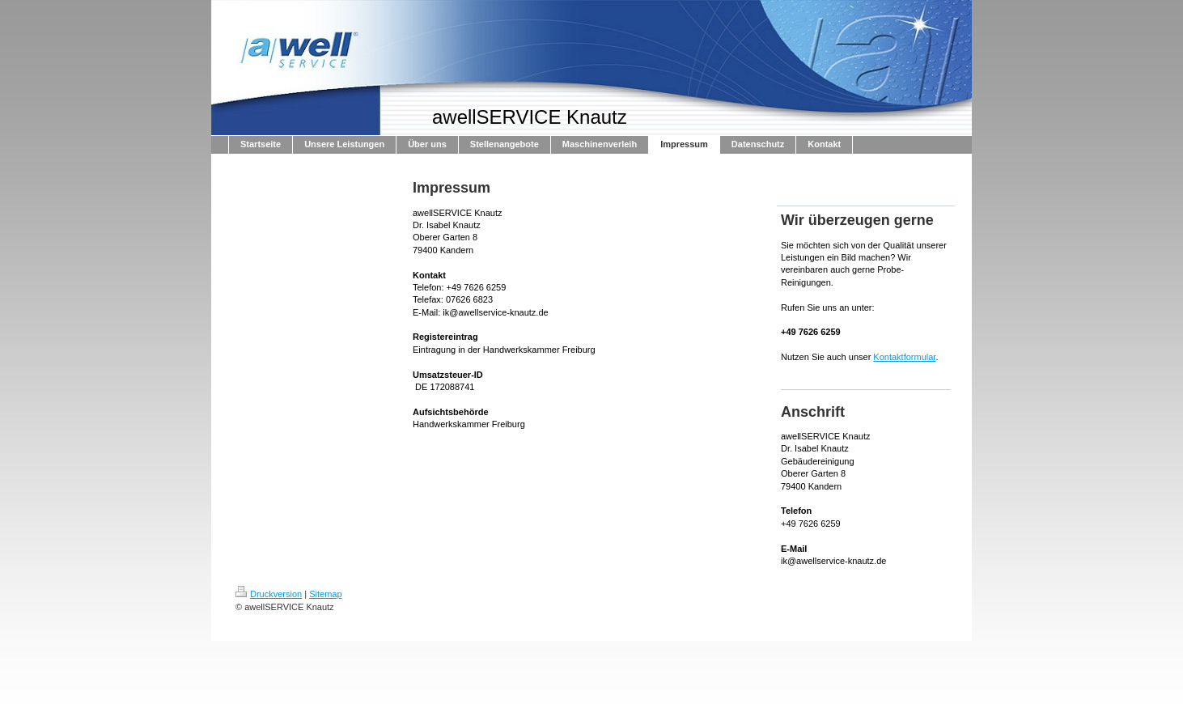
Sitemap (325, 594)
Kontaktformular (904, 357)
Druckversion (268, 594)
